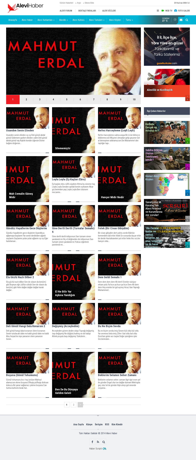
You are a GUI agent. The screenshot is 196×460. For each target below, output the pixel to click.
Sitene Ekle (89, 3)
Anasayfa (12, 20)
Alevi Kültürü (78, 20)
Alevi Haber (27, 20)
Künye (89, 424)
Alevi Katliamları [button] (46, 20)
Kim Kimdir (117, 424)
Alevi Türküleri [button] (96, 20)
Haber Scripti (95, 448)
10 (134, 99)
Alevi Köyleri (115, 20)
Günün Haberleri (66, 3)
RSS (107, 424)
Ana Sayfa (78, 424)
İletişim (99, 424)
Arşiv (79, 3)
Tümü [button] (129, 20)
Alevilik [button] (63, 20)
